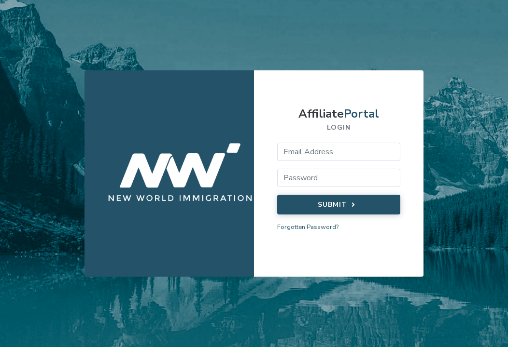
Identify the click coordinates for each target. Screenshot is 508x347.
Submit (338, 204)
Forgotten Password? (308, 227)
